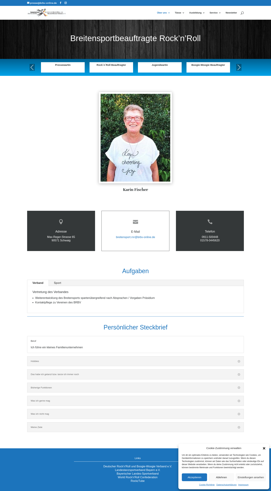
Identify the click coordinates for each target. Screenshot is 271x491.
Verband (37, 282)
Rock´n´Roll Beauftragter (111, 65)
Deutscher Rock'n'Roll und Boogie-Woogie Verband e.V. (137, 466)
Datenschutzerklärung (226, 485)
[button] (264, 448)
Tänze (178, 13)
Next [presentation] (238, 67)
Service (214, 13)
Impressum (243, 485)
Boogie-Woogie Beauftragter (208, 65)
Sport (57, 282)
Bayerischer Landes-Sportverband (138, 473)
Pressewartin (63, 65)
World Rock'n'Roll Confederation (138, 477)
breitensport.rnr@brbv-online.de (135, 237)
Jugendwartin (160, 65)
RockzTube (137, 480)
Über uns (162, 13)
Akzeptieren (194, 477)
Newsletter (231, 13)
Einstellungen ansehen (251, 477)
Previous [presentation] (32, 67)
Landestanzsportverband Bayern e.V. (137, 470)
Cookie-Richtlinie (207, 485)
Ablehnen (221, 477)
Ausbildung (195, 13)
